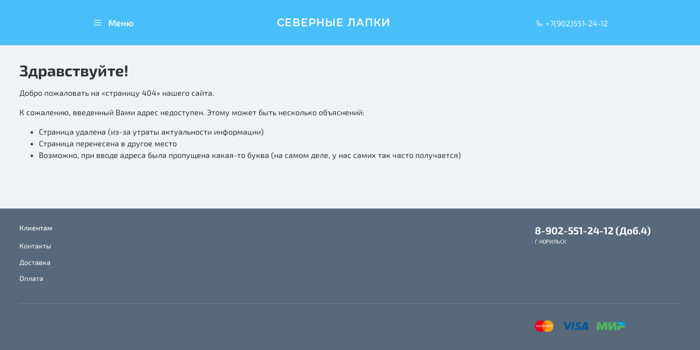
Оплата (31, 278)
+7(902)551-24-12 (572, 23)
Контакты (35, 246)
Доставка (35, 262)
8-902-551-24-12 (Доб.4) (593, 230)
